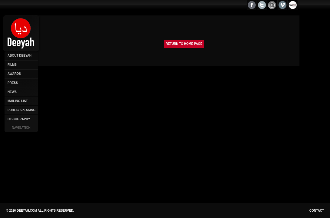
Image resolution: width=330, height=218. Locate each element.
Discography (19, 119)
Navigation (21, 127)
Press (13, 82)
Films (12, 64)
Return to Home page (184, 43)
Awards (14, 73)
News (12, 92)
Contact (316, 210)
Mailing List (18, 101)
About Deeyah (19, 55)
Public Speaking (21, 110)
